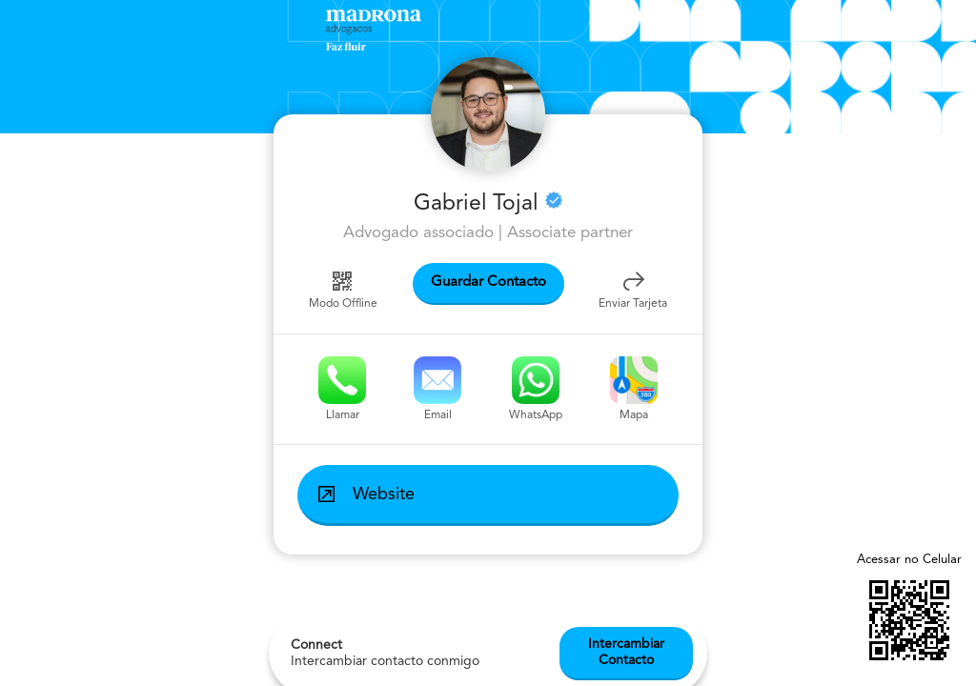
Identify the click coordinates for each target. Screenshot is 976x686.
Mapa (634, 388)
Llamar (342, 388)
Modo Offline (343, 289)
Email (437, 388)
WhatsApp (535, 388)
